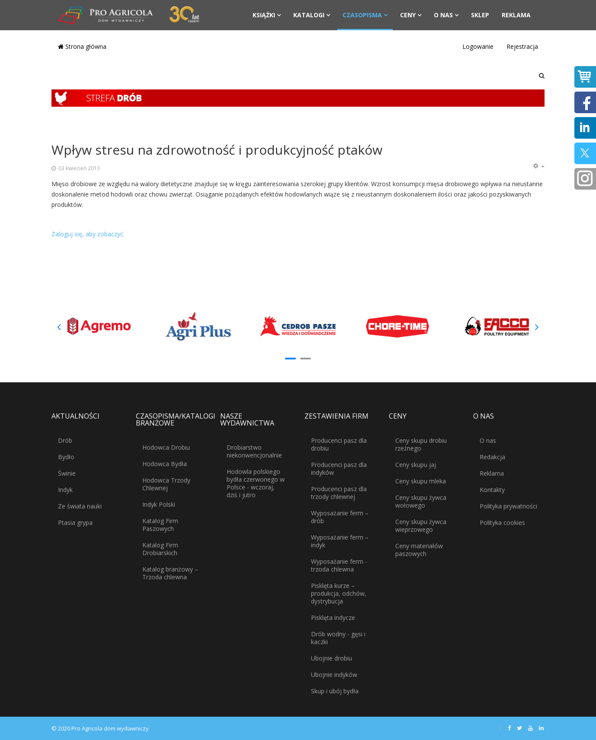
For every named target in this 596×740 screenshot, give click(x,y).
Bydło (66, 457)
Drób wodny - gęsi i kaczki (338, 638)
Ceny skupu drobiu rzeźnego (421, 444)
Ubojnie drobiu (331, 658)
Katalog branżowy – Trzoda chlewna (170, 573)
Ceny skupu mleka (420, 481)
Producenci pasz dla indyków (339, 468)
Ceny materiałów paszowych (419, 550)
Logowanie (477, 46)
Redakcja (492, 457)
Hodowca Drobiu (166, 447)
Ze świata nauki (80, 506)
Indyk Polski (158, 504)
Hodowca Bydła (164, 464)
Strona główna (82, 46)
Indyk (65, 490)
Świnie (67, 473)
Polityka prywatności (508, 506)
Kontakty (492, 490)
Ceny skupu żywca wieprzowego (420, 526)
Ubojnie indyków (334, 674)
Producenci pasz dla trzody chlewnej (339, 493)
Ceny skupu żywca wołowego (420, 501)
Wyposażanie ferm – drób (339, 517)
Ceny (408, 15)
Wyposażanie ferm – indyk (339, 541)
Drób (65, 440)
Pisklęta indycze (333, 617)
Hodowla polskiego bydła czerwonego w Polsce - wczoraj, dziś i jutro (256, 483)
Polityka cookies (502, 522)
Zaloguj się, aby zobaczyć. (88, 234)
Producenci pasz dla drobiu (339, 444)
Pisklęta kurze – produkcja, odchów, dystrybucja (338, 593)
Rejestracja (522, 46)
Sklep (480, 15)
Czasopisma (362, 15)
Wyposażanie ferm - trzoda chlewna (339, 565)
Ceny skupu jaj (415, 465)
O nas (443, 15)
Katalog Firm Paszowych (160, 525)
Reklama (516, 15)
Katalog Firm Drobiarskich (160, 549)
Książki (264, 15)
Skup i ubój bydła (335, 691)
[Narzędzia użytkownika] (538, 166)
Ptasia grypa (75, 522)
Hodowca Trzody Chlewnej (166, 484)
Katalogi (308, 15)
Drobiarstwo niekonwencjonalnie (254, 451)
